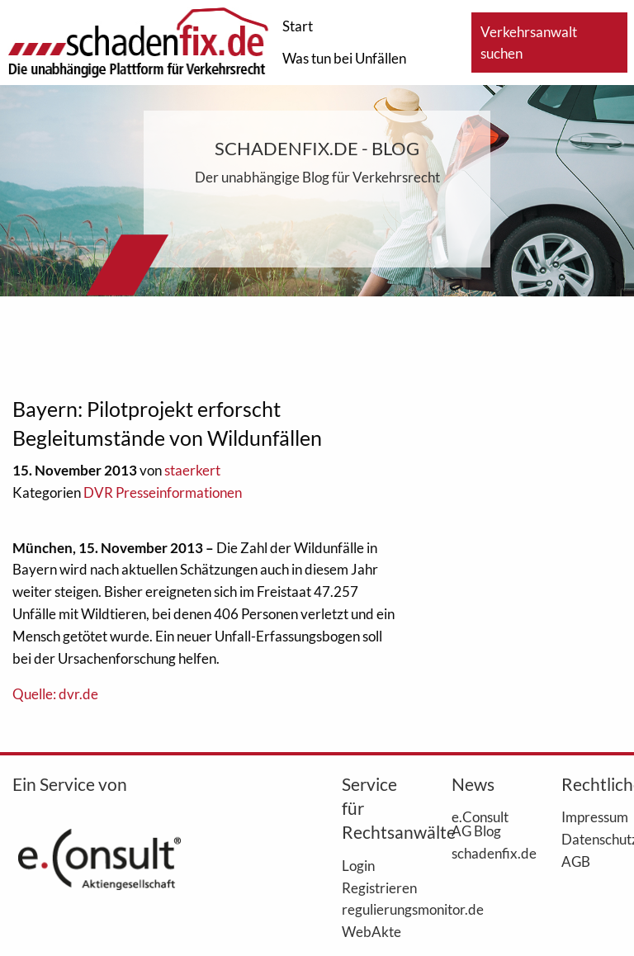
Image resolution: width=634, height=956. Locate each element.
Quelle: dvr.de (55, 694)
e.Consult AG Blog (480, 823)
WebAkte (371, 931)
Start (297, 26)
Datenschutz (591, 839)
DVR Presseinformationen (162, 492)
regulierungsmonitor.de (372, 909)
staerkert (192, 470)
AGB (575, 861)
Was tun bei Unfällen (344, 58)
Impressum (591, 816)
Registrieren (372, 887)
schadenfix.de (482, 853)
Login (358, 865)
